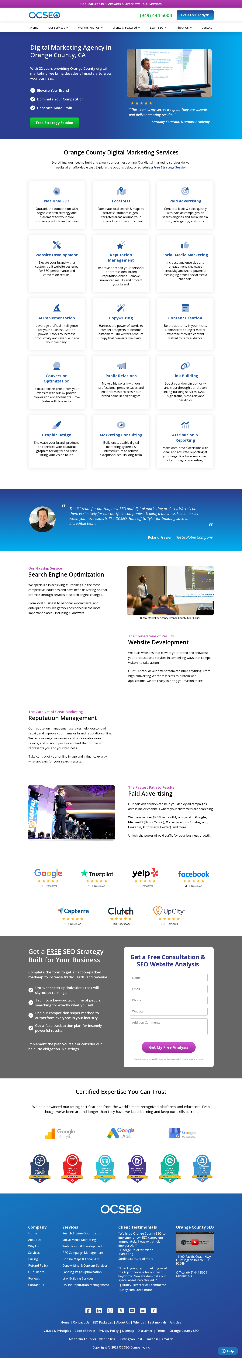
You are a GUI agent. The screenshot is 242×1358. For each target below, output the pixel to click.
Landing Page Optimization (82, 1272)
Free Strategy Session (54, 122)
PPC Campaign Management (82, 1253)
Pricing (33, 1259)
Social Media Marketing (79, 1240)
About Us (184, 27)
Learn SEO (158, 27)
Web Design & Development (82, 1246)
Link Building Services (77, 1278)
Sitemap (128, 1331)
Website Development (57, 254)
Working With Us (90, 27)
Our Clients (36, 1272)
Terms (160, 1331)
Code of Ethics (84, 1331)
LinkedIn (152, 1339)
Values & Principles (57, 1331)
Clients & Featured (126, 27)
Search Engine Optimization (82, 1233)
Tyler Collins (106, 1339)
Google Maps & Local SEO (80, 1259)
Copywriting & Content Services (85, 1265)
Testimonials (156, 1322)
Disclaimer (145, 1331)
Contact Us (36, 1285)
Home (34, 27)
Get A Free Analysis (195, 15)
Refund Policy (38, 1265)
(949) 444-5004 (156, 15)
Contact (207, 27)
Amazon (167, 1339)
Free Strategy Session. (170, 167)
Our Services (58, 27)
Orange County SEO (184, 1331)
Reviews (34, 1278)
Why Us (33, 1246)
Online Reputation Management (85, 1285)
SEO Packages (103, 1322)
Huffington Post (130, 1339)
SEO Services (152, 4)
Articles (175, 1322)
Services (34, 1253)
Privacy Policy (109, 1331)
